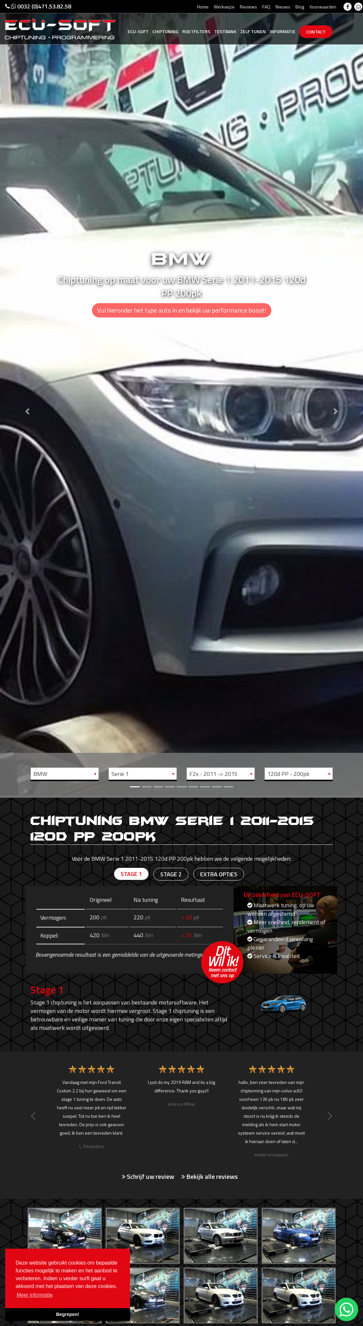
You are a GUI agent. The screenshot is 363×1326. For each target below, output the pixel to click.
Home (203, 6)
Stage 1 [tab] (131, 873)
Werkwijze (224, 6)
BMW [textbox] (40, 773)
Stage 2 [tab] (171, 874)
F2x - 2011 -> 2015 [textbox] (213, 773)
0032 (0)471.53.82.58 (38, 6)
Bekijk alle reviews (209, 1176)
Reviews (248, 6)
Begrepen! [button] (67, 1314)
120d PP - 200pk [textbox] (288, 773)
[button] (27, 398)
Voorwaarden (322, 6)
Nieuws (283, 6)
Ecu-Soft (138, 31)
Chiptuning (165, 31)
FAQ (266, 6)
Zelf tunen (253, 31)
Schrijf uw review (148, 1176)
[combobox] (65, 773)
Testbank (225, 31)
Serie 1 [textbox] (120, 773)
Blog (299, 6)
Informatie (282, 31)
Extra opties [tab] (218, 874)
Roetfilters (196, 31)
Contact (316, 31)
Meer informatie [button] (35, 1295)
